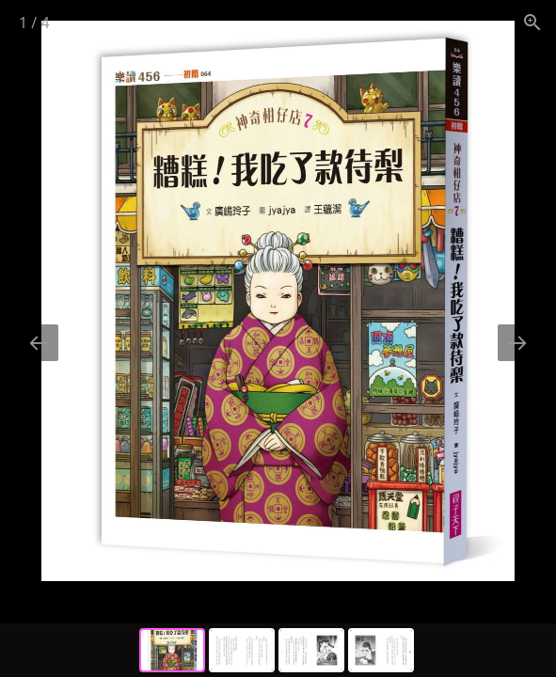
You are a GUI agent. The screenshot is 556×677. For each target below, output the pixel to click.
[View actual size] (532, 22)
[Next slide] (517, 342)
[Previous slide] (38, 342)
